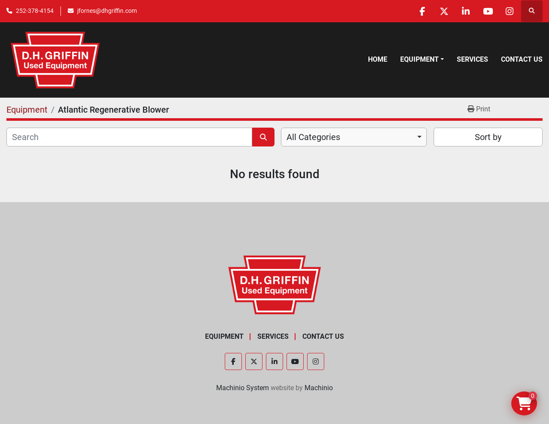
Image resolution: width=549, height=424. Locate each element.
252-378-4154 (35, 10)
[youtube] (487, 11)
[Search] (129, 137)
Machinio (319, 388)
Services (472, 59)
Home (377, 59)
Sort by (488, 137)
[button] (422, 59)
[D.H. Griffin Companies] (275, 284)
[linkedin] (466, 11)
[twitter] (444, 11)
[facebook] (422, 11)
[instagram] (509, 11)
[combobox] (354, 137)
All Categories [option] (313, 137)
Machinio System (242, 388)
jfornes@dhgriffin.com (107, 10)
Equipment (419, 59)
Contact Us (522, 59)
